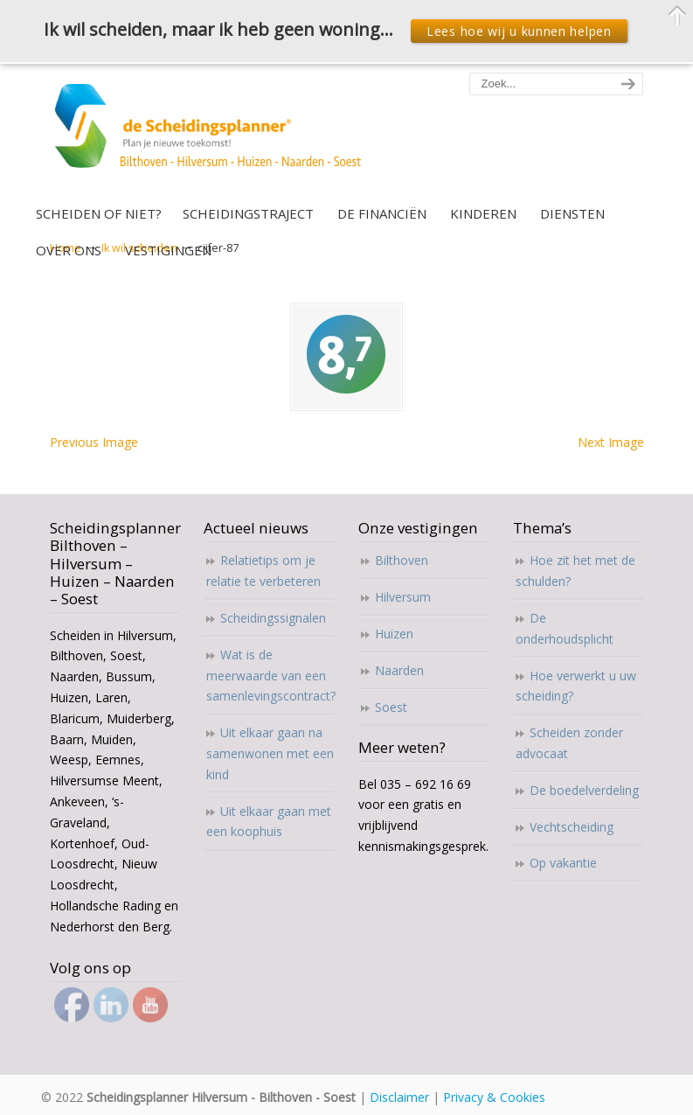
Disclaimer (399, 1097)
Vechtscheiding (571, 827)
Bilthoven (401, 560)
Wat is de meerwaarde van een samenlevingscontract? (270, 675)
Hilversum (403, 597)
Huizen (394, 633)
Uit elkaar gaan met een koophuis (268, 821)
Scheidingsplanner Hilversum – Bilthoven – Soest (214, 136)
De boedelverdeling (584, 790)
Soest (391, 707)
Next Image (611, 442)
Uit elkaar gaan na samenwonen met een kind (270, 753)
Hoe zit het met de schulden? (575, 570)
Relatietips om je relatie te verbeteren (263, 570)
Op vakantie (563, 862)
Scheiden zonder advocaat (569, 743)
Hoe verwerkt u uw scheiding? (576, 686)
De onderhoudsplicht (564, 628)
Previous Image (94, 442)
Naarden (399, 670)
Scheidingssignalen (273, 618)
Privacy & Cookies (494, 1097)
